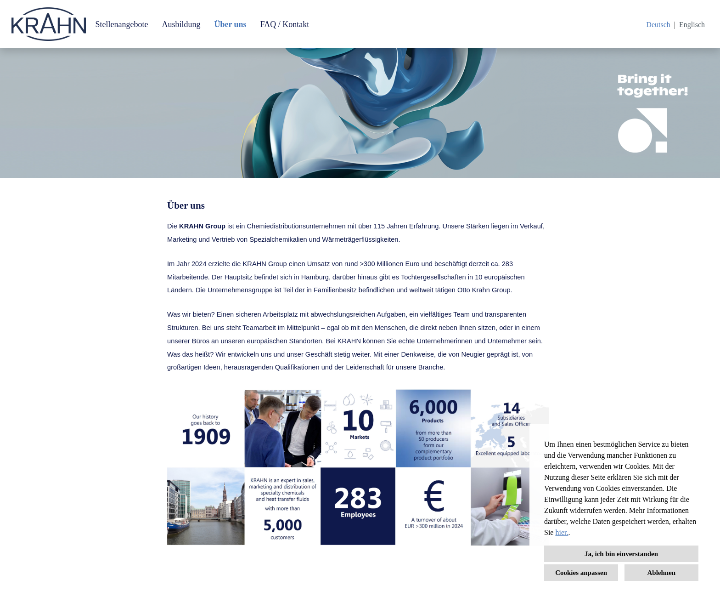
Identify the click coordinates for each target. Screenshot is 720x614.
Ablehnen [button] (661, 572)
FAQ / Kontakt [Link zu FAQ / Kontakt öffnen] (284, 24)
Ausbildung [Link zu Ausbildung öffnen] (181, 24)
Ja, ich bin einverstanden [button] (621, 553)
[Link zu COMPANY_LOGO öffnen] (48, 24)
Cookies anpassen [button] (581, 572)
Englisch (692, 24)
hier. (561, 532)
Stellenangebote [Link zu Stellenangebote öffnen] (121, 24)
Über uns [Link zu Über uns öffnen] (230, 24)
